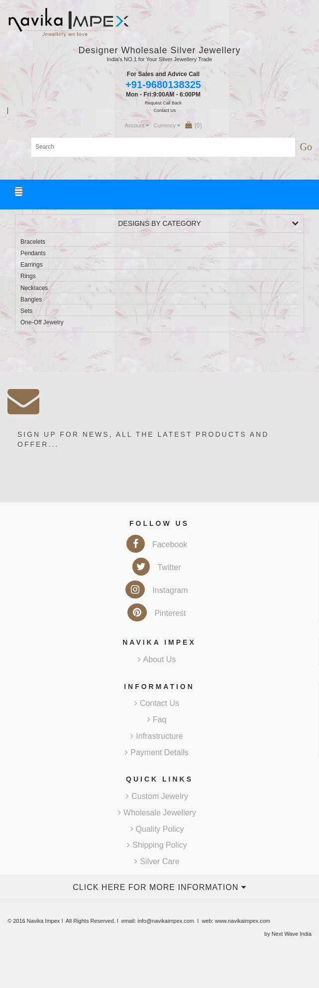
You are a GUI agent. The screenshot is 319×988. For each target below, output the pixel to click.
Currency (167, 125)
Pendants (33, 253)
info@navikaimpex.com (165, 921)
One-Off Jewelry (41, 322)
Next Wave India (292, 934)
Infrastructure (156, 736)
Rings (28, 276)
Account (137, 125)
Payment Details (157, 752)
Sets (26, 310)
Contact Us (156, 703)
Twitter (156, 567)
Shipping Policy (157, 845)
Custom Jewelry (157, 796)
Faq (157, 719)
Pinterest (156, 613)
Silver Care (156, 861)
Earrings (31, 264)
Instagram (156, 590)
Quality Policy (157, 829)
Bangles (31, 299)
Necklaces (34, 288)
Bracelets (32, 241)
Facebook (156, 544)
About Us (157, 659)
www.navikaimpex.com (242, 921)
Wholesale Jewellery (157, 812)
